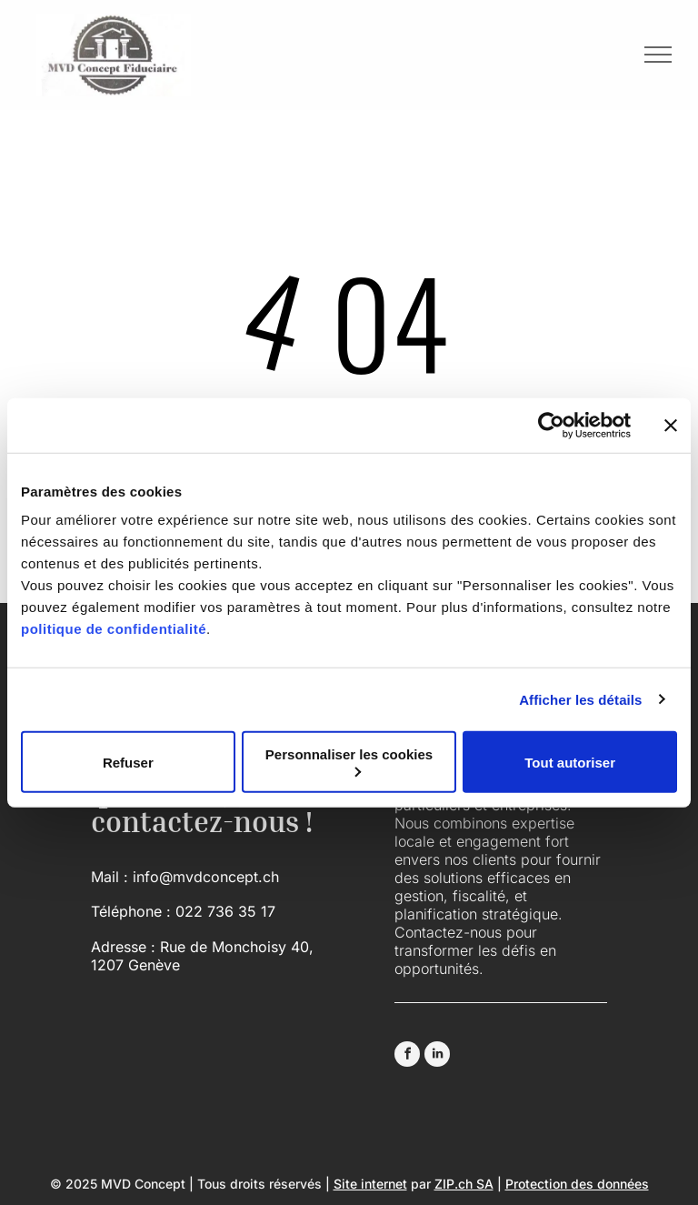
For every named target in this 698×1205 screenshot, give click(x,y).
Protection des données (577, 1183)
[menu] (658, 54)
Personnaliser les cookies (349, 762)
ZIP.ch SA (464, 1183)
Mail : (109, 877)
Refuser (128, 761)
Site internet (370, 1183)
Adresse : (123, 947)
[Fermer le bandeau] (670, 424)
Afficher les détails (580, 699)
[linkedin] (437, 1056)
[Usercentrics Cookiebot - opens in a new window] (551, 424)
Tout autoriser (569, 761)
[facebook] (407, 1056)
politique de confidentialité (113, 629)
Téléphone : (131, 911)
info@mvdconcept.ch (206, 877)
